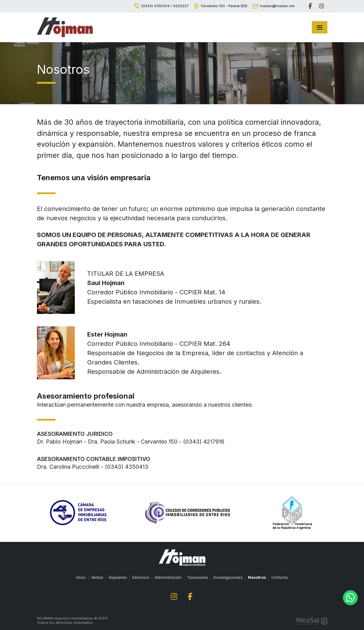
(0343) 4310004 (155, 6)
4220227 (180, 6)
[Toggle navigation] (319, 27)
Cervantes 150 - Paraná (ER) (224, 6)
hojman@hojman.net (277, 6)
